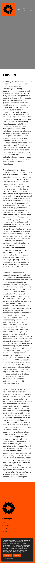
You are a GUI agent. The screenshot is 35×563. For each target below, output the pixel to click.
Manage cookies (9, 558)
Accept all (7, 555)
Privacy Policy (11, 547)
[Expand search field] (19, 9)
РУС (24, 10)
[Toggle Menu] (31, 9)
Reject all (17, 555)
